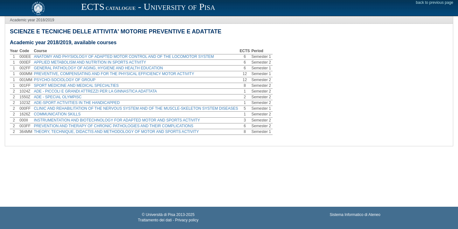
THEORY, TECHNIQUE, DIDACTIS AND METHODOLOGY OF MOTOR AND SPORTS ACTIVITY (116, 131)
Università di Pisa (160, 214)
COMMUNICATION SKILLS (57, 114)
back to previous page (434, 2)
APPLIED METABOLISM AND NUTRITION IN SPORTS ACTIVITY (90, 62)
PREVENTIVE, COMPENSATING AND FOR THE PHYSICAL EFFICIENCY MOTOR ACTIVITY (114, 74)
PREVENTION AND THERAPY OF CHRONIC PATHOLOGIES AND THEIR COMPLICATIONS (113, 126)
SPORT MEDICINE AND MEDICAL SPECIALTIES (76, 85)
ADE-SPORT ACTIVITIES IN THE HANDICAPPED (77, 103)
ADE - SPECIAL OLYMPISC (57, 97)
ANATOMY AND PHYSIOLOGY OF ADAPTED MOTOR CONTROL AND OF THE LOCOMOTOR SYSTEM (124, 56)
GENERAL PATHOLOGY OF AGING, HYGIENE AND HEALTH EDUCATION (98, 68)
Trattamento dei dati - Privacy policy (168, 220)
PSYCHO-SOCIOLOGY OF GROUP (64, 80)
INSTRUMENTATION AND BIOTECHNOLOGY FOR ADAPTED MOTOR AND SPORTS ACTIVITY (117, 120)
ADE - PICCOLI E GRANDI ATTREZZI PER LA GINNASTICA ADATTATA (95, 91)
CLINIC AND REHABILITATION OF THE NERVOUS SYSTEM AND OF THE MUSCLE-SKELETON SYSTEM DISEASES (136, 108)
